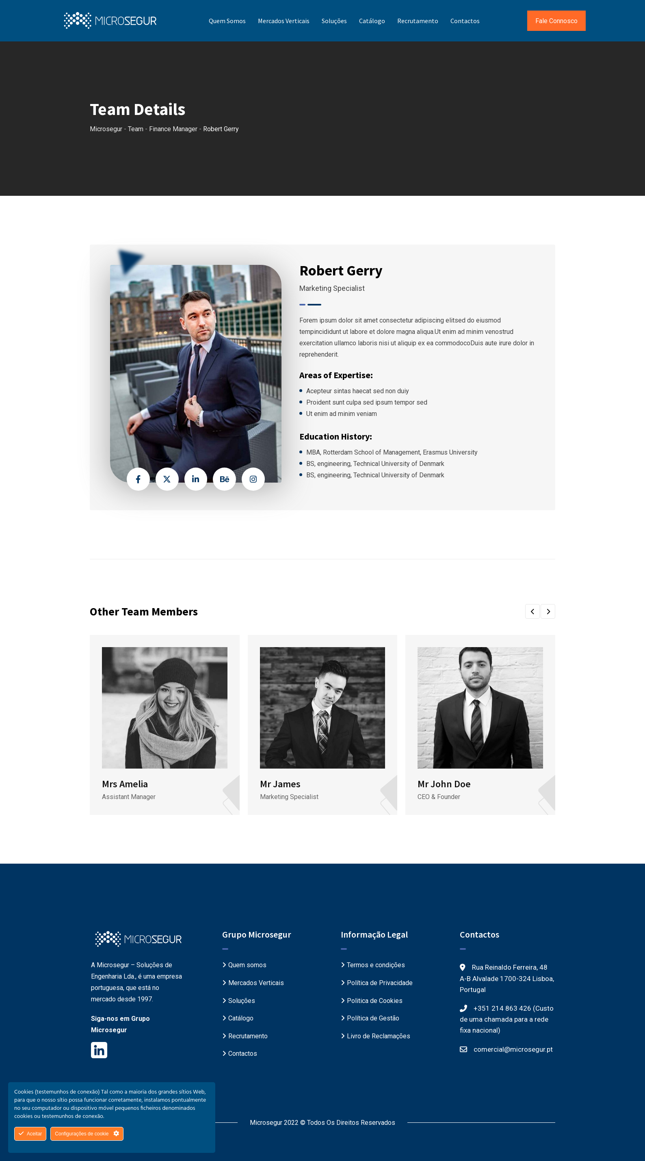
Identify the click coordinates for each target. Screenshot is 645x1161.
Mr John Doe (444, 784)
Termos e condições (376, 965)
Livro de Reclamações (378, 1036)
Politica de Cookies (375, 1001)
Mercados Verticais (284, 21)
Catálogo (372, 21)
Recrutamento (417, 21)
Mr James (280, 784)
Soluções (334, 21)
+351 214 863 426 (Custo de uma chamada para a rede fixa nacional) (507, 1019)
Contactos (465, 21)
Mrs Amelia (125, 784)
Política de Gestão (373, 1018)
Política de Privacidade (380, 983)
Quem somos (227, 21)
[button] (532, 611)
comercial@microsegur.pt (513, 1049)
